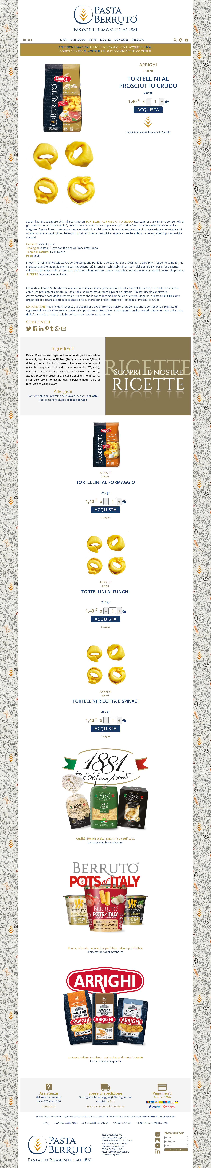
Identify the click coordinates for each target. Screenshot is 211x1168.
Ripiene (148, 71)
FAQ (45, 1123)
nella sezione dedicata (46, 274)
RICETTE (105, 40)
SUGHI (151, 266)
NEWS (92, 40)
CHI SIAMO (78, 40)
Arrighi (148, 65)
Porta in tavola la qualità (105, 1061)
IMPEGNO (138, 40)
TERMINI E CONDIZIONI (152, 1123)
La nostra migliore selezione (105, 842)
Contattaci (49, 1106)
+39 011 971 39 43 (112, 1143)
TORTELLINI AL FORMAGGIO (105, 482)
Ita (24, 39)
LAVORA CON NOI (65, 1123)
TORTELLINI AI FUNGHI (105, 592)
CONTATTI (121, 40)
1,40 (134, 101)
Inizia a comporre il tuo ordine (105, 1106)
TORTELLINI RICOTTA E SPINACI (105, 701)
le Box (111, 1101)
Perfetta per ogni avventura (105, 952)
